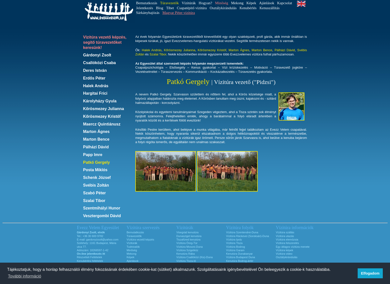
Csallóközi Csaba (99, 63)
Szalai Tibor (94, 201)
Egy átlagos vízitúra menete (293, 246)
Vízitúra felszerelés (287, 243)
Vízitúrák (189, 3)
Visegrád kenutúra (187, 232)
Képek (251, 3)
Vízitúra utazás (285, 236)
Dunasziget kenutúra (188, 236)
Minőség (132, 250)
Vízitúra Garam (235, 250)
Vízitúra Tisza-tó (186, 260)
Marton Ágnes (96, 131)
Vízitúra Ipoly (234, 239)
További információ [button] (24, 276)
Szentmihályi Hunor (101, 208)
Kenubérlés (248, 8)
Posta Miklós (95, 170)
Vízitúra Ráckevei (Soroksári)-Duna (247, 236)
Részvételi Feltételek (89, 257)
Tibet (170, 8)
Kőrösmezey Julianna (103, 109)
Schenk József (97, 177)
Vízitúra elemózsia (287, 239)
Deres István (95, 70)
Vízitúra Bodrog (235, 246)
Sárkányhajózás (147, 13)
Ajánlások (266, 3)
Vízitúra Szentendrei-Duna (242, 232)
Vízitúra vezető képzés (140, 239)
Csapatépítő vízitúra (192, 8)
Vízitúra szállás (285, 232)
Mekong (237, 3)
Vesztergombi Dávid (102, 216)
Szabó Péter (94, 193)
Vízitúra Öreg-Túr (186, 243)
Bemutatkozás (146, 3)
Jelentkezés (144, 8)
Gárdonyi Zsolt (97, 55)
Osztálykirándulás (223, 8)
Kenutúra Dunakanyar (239, 253)
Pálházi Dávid (96, 147)
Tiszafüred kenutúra (188, 239)
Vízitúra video (284, 253)
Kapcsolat (284, 3)
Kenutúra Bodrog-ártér (239, 260)
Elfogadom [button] (370, 273)
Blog (159, 8)
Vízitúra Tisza (234, 243)
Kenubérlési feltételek (90, 260)
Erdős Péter (94, 78)
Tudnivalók (133, 246)
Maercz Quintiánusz (101, 124)
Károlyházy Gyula (99, 101)
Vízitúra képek (284, 250)
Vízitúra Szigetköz (187, 250)
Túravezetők (134, 236)
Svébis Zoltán (96, 185)
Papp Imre (92, 155)
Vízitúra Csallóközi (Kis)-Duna (194, 257)
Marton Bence (96, 139)
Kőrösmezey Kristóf (102, 116)
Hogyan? (205, 3)
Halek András (95, 86)
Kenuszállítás (269, 8)
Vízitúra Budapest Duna (240, 257)
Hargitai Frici (95, 93)
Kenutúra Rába (185, 253)
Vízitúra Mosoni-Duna (189, 246)
